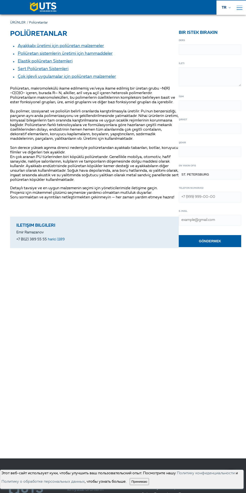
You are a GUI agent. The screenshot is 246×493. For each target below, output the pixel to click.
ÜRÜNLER (19, 22)
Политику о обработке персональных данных (43, 482)
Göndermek (210, 241)
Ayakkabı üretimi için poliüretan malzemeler (61, 46)
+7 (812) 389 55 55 (40, 239)
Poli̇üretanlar (38, 22)
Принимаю (139, 481)
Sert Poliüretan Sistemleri (43, 69)
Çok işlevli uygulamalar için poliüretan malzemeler (67, 76)
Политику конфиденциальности (206, 473)
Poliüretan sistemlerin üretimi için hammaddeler (65, 53)
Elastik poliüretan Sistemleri (45, 61)
